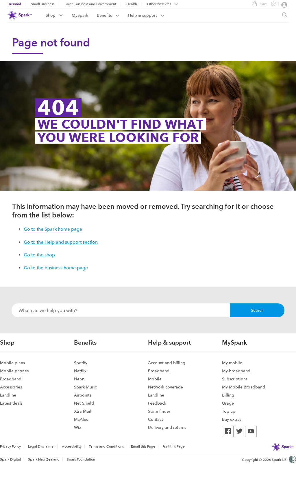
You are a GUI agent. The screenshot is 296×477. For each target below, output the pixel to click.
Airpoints (82, 395)
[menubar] (162, 4)
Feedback (157, 403)
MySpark (80, 15)
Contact (155, 419)
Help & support (146, 15)
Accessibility (72, 446)
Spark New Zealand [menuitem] (44, 459)
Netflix (80, 370)
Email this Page (143, 446)
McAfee (81, 419)
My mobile (232, 362)
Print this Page (173, 446)
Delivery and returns (167, 427)
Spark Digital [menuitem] (10, 459)
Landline (8, 395)
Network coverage (165, 387)
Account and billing (166, 362)
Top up (228, 411)
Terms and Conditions (106, 446)
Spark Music (85, 387)
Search (257, 310)
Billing (228, 395)
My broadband (236, 370)
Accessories (11, 387)
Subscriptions (234, 379)
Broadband (10, 379)
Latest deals (11, 403)
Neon (79, 379)
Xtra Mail (82, 411)
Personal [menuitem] (14, 4)
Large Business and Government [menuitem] (90, 4)
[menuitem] (59, 15)
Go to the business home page (56, 268)
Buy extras (231, 419)
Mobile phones (14, 370)
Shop (54, 15)
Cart (258, 3)
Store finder (159, 411)
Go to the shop (39, 255)
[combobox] (121, 310)
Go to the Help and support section (61, 242)
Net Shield (84, 403)
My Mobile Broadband (243, 387)
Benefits (108, 15)
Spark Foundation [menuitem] (81, 459)
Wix (77, 427)
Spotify (80, 362)
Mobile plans (12, 362)
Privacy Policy (10, 446)
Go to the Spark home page (53, 229)
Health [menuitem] (131, 4)
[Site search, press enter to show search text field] (284, 15)
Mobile (155, 379)
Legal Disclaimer (41, 446)
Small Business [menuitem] (42, 4)
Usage (228, 403)
